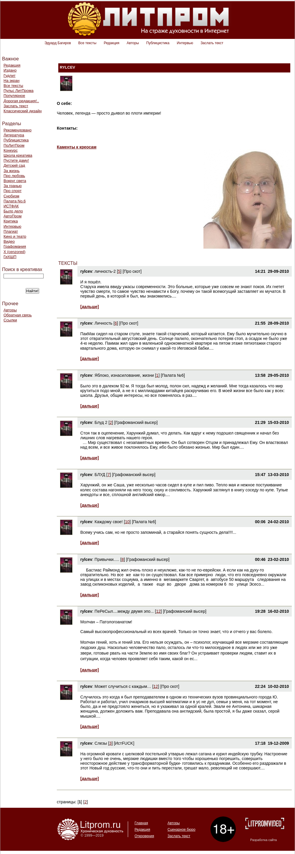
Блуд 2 (101, 422)
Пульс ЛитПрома (19, 90)
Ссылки (10, 320)
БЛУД (100, 474)
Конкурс (11, 150)
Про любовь (14, 176)
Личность (103, 323)
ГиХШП (10, 257)
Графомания (15, 246)
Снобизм (11, 196)
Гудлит (10, 75)
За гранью (13, 186)
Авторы (133, 43)
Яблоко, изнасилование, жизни (124, 375)
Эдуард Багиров (57, 43)
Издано (10, 70)
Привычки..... (107, 559)
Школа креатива (18, 155)
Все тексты (87, 43)
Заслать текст (211, 43)
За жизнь (12, 171)
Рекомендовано (18, 130)
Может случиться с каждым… (123, 686)
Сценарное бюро (181, 829)
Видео (9, 241)
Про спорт (12, 191)
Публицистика (158, 43)
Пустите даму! (16, 160)
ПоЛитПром (14, 145)
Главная (141, 823)
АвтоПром (12, 216)
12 (158, 611)
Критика (11, 221)
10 (127, 521)
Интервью (185, 43)
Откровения (144, 836)
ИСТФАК (11, 206)
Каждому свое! (109, 521)
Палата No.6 (15, 201)
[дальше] (89, 306)
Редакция (111, 43)
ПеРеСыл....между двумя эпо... (124, 611)
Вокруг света (15, 181)
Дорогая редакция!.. (21, 101)
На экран (11, 80)
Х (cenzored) (14, 252)
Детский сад (14, 165)
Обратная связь (18, 315)
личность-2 (105, 271)
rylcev (86, 271)
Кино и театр (15, 236)
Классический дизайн (23, 111)
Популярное (14, 95)
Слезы (101, 743)
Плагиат (11, 231)
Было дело (13, 211)
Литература (14, 135)
